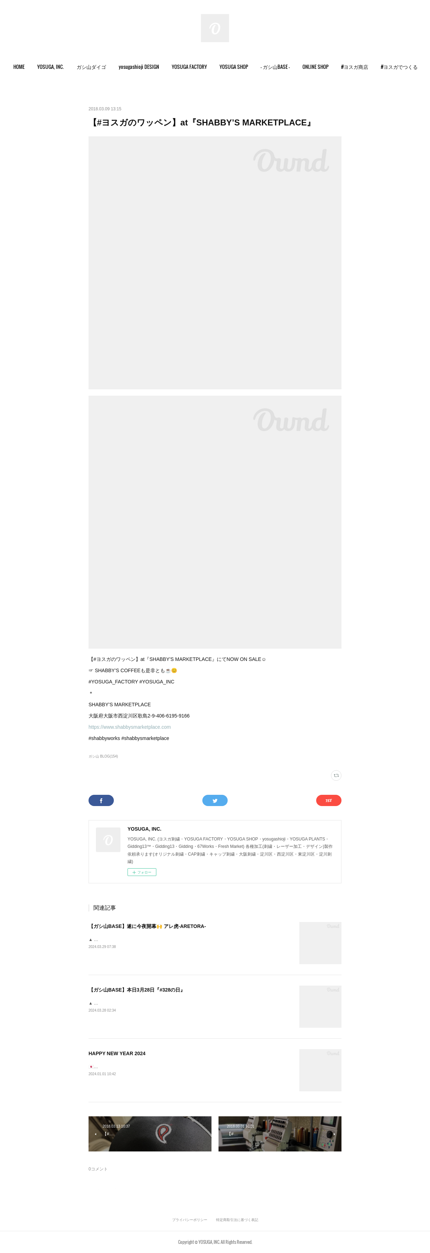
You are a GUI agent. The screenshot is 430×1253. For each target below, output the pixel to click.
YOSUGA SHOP (246, 66)
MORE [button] (398, 66)
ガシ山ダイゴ (103, 66)
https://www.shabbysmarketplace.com (130, 727)
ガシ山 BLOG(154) (103, 756)
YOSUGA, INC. (63, 66)
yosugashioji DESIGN (151, 66)
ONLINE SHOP (328, 66)
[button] (31, 66)
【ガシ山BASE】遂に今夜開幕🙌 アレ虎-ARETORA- (147, 926)
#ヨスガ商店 (366, 66)
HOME (31, 66)
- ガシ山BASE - (287, 66)
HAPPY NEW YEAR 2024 (117, 1053)
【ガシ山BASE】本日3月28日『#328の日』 (137, 990)
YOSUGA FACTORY (201, 66)
